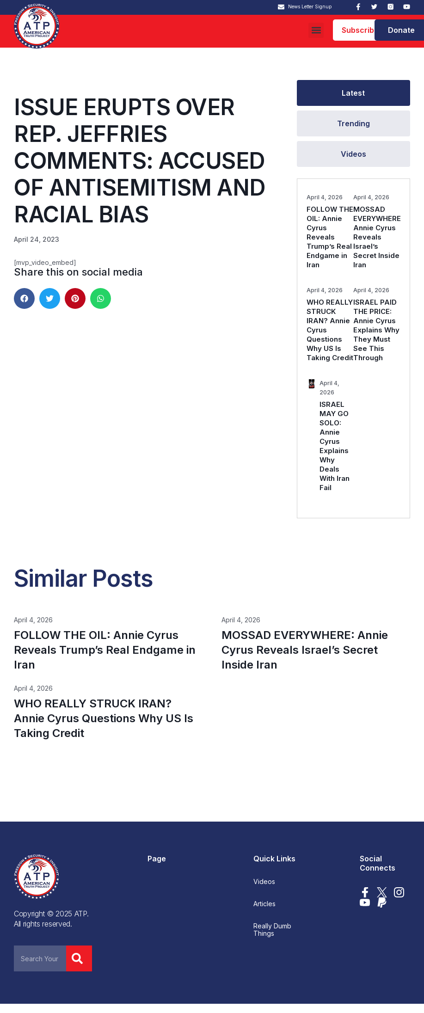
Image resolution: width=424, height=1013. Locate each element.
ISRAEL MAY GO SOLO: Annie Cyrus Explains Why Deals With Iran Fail (335, 446)
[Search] (79, 958)
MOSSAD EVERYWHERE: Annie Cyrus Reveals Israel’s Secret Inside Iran (378, 237)
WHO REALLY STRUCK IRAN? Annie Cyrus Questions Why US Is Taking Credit (103, 718)
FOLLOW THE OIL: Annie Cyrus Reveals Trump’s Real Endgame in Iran (330, 237)
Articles (264, 904)
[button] (316, 30)
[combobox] (40, 958)
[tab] (353, 93)
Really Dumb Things (272, 929)
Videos (264, 881)
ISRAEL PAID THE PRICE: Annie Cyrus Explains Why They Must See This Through (376, 330)
